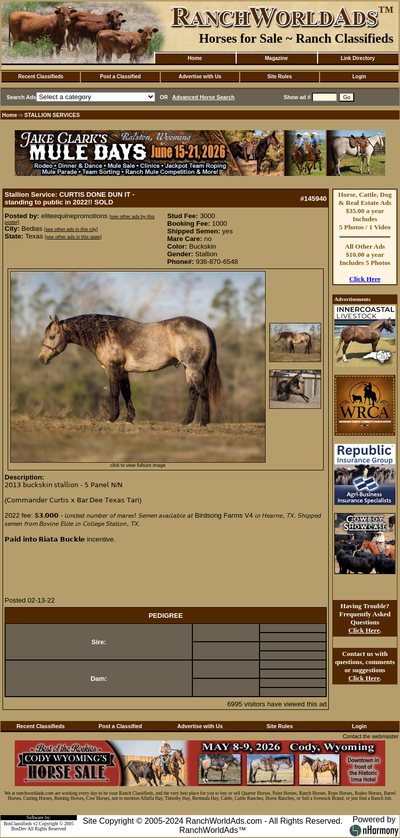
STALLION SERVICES (52, 115)
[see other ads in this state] (73, 237)
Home (195, 58)
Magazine (276, 58)
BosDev (18, 828)
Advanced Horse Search (204, 97)
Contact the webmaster (370, 736)
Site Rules (279, 76)
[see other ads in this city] (71, 229)
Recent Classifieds (41, 76)
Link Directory (357, 58)
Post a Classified (120, 76)
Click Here (365, 279)
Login (359, 76)
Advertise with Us (200, 76)
